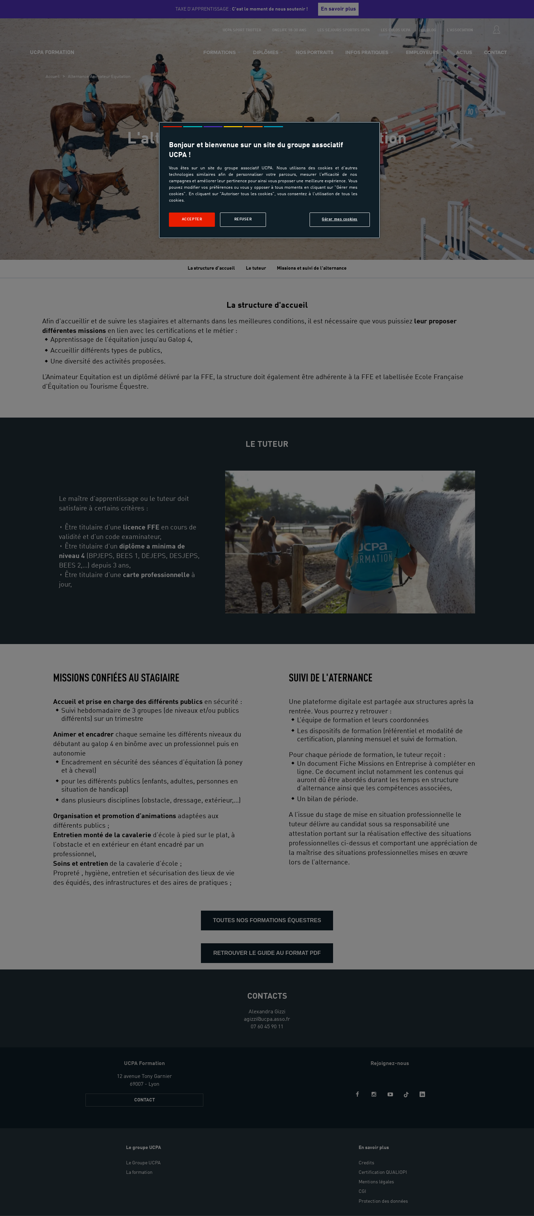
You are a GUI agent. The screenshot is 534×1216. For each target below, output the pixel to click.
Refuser (243, 219)
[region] (269, 180)
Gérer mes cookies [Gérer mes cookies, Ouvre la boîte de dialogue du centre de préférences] (340, 219)
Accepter (192, 219)
